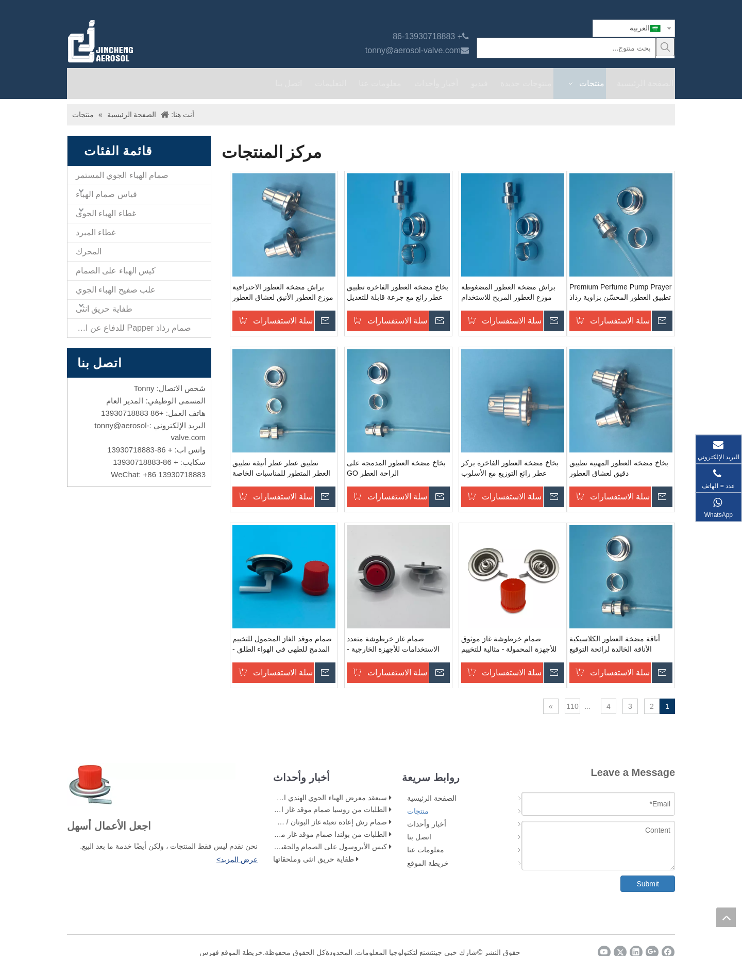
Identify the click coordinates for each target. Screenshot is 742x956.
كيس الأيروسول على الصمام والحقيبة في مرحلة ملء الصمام (295, 846)
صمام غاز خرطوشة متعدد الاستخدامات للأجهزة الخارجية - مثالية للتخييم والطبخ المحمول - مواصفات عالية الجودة (393, 644)
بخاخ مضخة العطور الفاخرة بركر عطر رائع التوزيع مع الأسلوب (510, 468)
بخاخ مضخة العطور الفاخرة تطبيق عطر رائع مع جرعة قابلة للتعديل (397, 292)
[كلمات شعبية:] (665, 47)
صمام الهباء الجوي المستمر (122, 175)
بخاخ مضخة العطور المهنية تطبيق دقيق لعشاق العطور (618, 468)
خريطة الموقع (428, 863)
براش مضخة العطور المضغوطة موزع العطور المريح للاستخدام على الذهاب (508, 292)
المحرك (89, 251)
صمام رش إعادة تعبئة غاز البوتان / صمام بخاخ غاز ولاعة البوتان (294, 822)
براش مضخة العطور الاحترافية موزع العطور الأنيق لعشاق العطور (282, 292)
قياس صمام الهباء (106, 194)
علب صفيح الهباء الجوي (116, 289)
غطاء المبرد (95, 232)
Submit (647, 884)
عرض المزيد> (237, 859)
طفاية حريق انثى (104, 308)
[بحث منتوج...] (566, 48)
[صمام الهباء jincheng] (155, 41)
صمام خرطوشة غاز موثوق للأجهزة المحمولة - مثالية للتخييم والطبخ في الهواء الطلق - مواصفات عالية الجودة (508, 644)
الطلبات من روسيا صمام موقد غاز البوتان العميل (315, 809)
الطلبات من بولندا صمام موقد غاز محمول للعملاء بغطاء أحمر (296, 834)
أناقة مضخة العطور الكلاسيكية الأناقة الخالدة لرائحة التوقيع (614, 644)
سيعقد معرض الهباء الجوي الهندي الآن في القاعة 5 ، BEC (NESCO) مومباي (273, 797)
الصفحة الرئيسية (432, 798)
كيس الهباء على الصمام (116, 270)
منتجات (418, 811)
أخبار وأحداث (426, 824)
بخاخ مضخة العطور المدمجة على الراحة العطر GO (396, 468)
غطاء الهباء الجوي (106, 213)
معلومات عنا (425, 850)
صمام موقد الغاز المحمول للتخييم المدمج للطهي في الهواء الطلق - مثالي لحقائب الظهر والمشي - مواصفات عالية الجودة (282, 644)
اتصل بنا (419, 837)
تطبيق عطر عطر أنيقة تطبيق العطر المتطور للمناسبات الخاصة (281, 468)
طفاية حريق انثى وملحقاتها (313, 859)
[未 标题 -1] (151, 784)
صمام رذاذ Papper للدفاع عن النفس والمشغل (129, 327)
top (726, 917)
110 (572, 706)
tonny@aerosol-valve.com (413, 50)
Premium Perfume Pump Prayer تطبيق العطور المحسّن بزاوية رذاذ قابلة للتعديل (620, 292)
